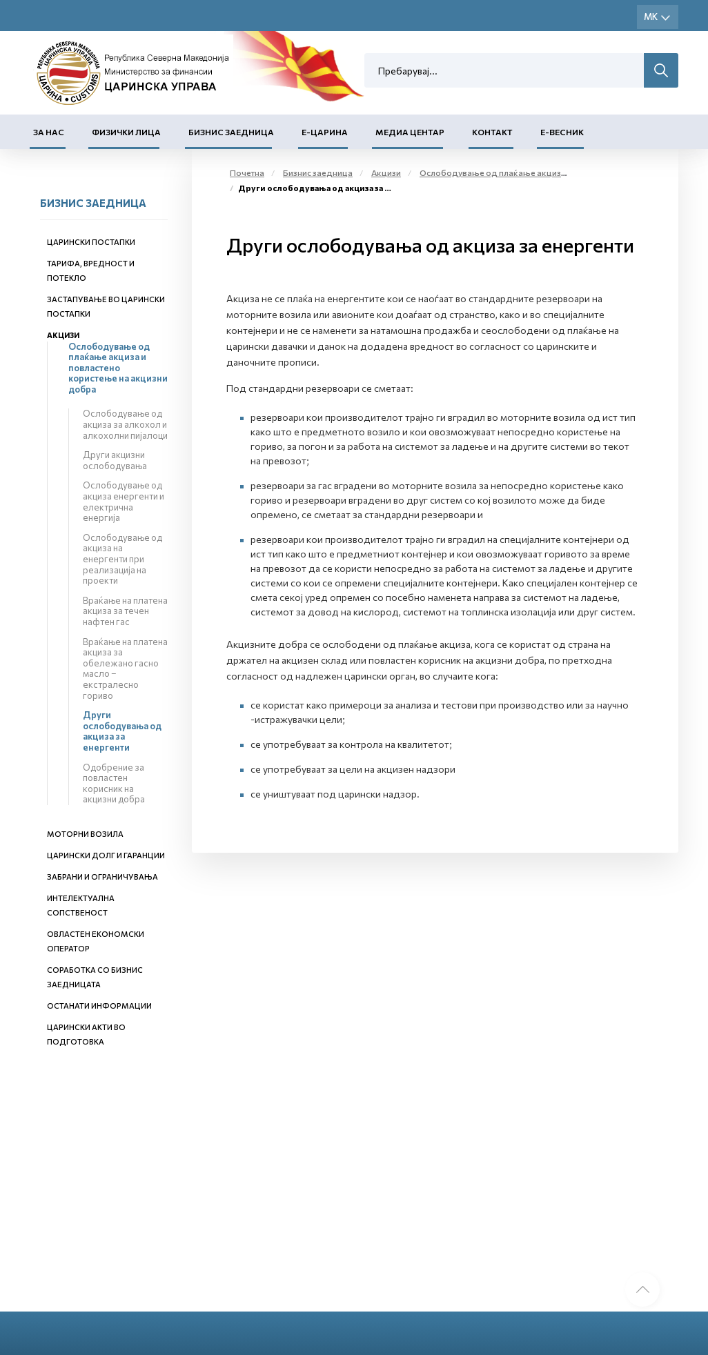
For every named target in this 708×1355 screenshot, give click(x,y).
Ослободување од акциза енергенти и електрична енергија (123, 501)
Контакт (492, 132)
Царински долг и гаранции (106, 855)
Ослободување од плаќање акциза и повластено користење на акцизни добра (118, 368)
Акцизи (63, 334)
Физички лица (126, 132)
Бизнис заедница (231, 132)
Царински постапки (91, 241)
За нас (48, 132)
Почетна (247, 172)
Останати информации (99, 1005)
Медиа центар (409, 132)
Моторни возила (85, 833)
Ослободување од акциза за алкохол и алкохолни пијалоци (125, 424)
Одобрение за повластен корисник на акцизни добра (114, 783)
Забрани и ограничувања (102, 876)
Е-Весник (562, 132)
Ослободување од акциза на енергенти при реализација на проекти (122, 559)
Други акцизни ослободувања (115, 460)
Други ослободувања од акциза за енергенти (122, 731)
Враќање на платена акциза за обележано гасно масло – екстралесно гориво (125, 668)
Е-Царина (325, 132)
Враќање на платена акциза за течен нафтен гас (125, 611)
